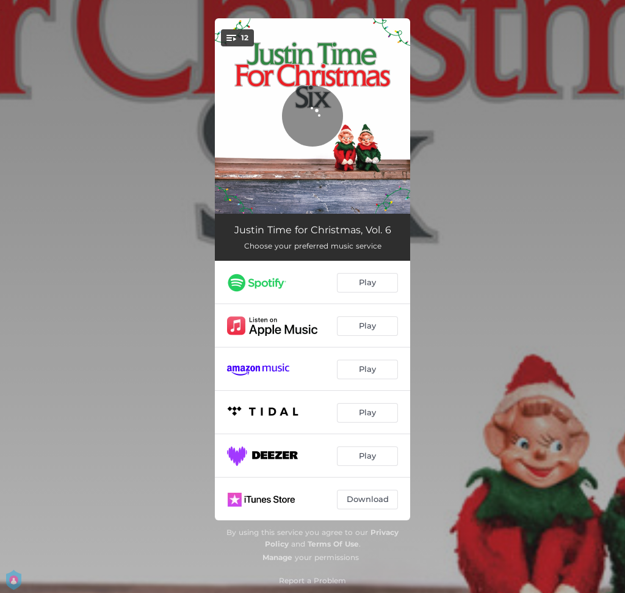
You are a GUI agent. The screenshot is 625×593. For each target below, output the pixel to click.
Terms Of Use (333, 543)
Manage (277, 557)
